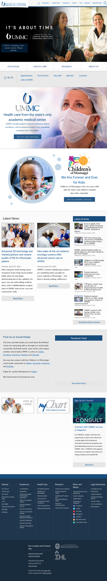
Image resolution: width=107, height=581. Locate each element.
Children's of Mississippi (41, 492)
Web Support (95, 507)
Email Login (5, 491)
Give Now (5, 494)
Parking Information (8, 507)
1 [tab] (52, 58)
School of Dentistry (26, 509)
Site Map (4, 509)
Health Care (56, 3)
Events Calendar (78, 496)
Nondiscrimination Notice (97, 498)
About (74, 3)
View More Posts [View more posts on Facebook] (79, 383)
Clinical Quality (42, 496)
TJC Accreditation (96, 504)
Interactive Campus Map (8, 498)
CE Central (5, 489)
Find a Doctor (43, 76)
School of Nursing (25, 523)
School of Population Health (26, 526)
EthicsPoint (94, 491)
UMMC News (77, 499)
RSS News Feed (79, 519)
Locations (83, 76)
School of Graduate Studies (26, 512)
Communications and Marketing (80, 492)
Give (81, 3)
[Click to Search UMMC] (105, 3)
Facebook (7, 355)
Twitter (41, 351)
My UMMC (5, 504)
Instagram (16, 355)
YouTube (24, 355)
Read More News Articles (89, 322)
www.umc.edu (32, 566)
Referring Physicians (44, 508)
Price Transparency (43, 506)
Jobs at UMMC (27, 80)
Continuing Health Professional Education (25, 495)
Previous (48, 59)
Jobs (3, 501)
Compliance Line (96, 489)
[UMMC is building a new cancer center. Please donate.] (53, 34)
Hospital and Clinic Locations (43, 502)
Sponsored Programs (62, 508)
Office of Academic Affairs (26, 501)
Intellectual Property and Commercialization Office (61, 498)
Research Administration (60, 504)
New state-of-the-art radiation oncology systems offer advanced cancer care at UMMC (53, 256)
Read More (89, 465)
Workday (5, 512)
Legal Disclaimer (96, 494)
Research (66, 3)
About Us (93, 66)
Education (45, 3)
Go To (10, 77)
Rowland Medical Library (25, 505)
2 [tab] (55, 58)
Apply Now (23, 491)
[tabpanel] (53, 34)
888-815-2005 (47, 573)
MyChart (87, 3)
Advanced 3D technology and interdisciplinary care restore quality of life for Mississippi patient (17, 256)
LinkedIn (35, 355)
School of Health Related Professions (26, 517)
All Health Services (43, 489)
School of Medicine (26, 520)
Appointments (97, 3)
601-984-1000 (46, 570)
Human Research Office (60, 492)
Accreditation (24, 489)
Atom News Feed (80, 522)
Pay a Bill (57, 76)
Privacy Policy (95, 501)
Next (59, 59)
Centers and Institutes (62, 489)
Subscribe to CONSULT (77, 502)
